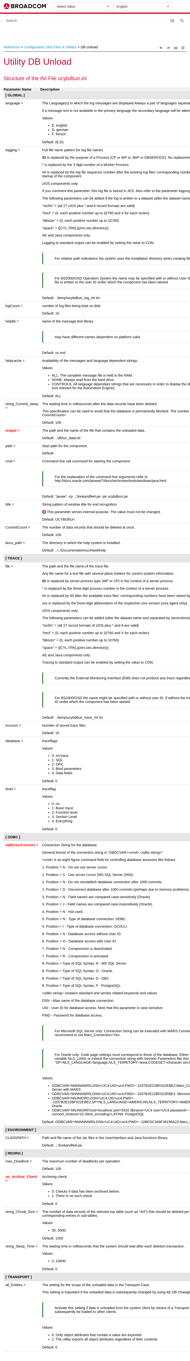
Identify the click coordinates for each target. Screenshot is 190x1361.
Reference (12, 47)
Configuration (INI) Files (42, 47)
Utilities (70, 47)
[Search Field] (95, 20)
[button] (172, 20)
